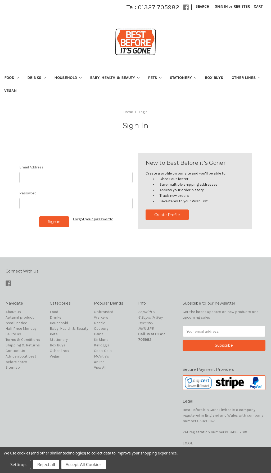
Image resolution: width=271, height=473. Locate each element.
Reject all (46, 464)
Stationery (183, 77)
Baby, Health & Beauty (114, 77)
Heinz (98, 334)
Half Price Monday (21, 328)
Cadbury (101, 328)
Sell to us (13, 334)
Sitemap (13, 367)
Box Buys (214, 77)
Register (241, 6)
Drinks (36, 77)
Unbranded (103, 312)
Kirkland (101, 339)
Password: (28, 193)
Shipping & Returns (23, 345)
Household (68, 77)
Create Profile (167, 214)
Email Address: (31, 167)
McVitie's (101, 356)
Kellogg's (101, 345)
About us (13, 312)
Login (143, 112)
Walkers (101, 317)
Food (11, 77)
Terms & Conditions (23, 339)
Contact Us (15, 351)
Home (128, 112)
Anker (99, 362)
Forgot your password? (93, 219)
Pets (154, 77)
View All (100, 367)
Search (202, 6)
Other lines (246, 77)
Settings (18, 464)
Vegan (10, 90)
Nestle (99, 323)
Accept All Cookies (84, 464)
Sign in (221, 6)
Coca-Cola (103, 351)
